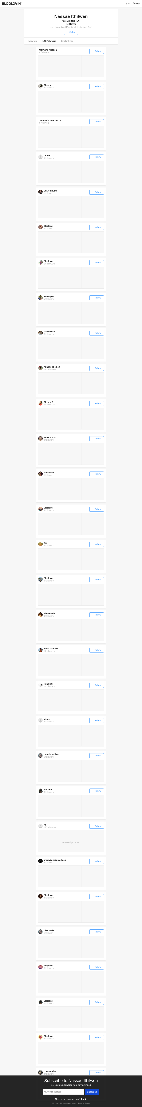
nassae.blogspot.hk (71, 21)
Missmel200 (49, 331)
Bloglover (48, 226)
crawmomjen (50, 1071)
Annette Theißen (52, 367)
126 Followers (49, 41)
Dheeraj (47, 85)
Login (84, 1099)
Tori (45, 543)
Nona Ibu (48, 684)
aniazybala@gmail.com (55, 860)
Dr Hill (47, 155)
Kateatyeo (49, 296)
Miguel (47, 719)
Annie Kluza (50, 437)
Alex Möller (49, 930)
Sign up (136, 3)
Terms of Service (84, 1103)
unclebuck (49, 472)
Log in (127, 3)
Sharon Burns (51, 191)
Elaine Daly (49, 613)
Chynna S (48, 402)
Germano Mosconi (48, 50)
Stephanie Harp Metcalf (50, 120)
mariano (48, 789)
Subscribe (92, 1092)
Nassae (72, 24)
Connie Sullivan (51, 754)
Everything (33, 41)
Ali (45, 825)
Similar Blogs (67, 41)
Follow (71, 32)
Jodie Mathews (51, 648)
